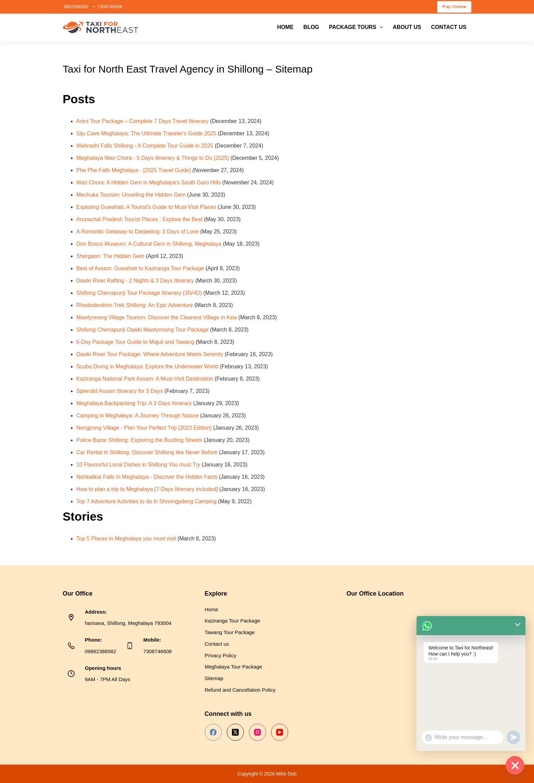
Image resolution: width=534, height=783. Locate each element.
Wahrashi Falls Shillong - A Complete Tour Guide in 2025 (144, 146)
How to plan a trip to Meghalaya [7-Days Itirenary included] (147, 489)
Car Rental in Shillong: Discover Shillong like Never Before (146, 452)
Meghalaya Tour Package (233, 667)
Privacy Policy (220, 655)
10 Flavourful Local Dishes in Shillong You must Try (138, 464)
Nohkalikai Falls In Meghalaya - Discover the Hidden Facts (146, 477)
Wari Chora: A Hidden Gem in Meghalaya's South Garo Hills (148, 182)
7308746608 (157, 651)
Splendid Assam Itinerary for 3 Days (119, 391)
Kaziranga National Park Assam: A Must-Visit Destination (144, 379)
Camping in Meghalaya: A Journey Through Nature (137, 415)
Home (285, 27)
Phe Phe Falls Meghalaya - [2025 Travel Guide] (133, 170)
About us (407, 27)
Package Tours (357, 27)
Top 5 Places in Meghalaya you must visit (126, 538)
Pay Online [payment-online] (454, 6)
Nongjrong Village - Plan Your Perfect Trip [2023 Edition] (143, 428)
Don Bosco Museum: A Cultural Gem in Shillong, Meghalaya (148, 244)
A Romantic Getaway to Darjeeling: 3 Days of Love (137, 231)
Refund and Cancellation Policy (240, 690)
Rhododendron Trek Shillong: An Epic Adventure (134, 305)
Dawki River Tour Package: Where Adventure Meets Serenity (149, 354)
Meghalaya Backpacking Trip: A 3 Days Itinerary (134, 403)
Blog (311, 27)
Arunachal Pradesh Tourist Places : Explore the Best (139, 219)
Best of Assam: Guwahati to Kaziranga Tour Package (140, 268)
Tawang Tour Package (230, 632)
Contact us (449, 27)
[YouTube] (279, 732)
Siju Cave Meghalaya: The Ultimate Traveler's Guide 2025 (146, 133)
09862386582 (100, 651)
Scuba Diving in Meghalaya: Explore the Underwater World (147, 366)
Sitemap (214, 678)
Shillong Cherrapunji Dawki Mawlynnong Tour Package (142, 330)
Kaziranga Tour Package (232, 621)
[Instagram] (257, 732)
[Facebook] (213, 732)
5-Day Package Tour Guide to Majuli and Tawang (135, 342)
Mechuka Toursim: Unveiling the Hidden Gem (131, 195)
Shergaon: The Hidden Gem (110, 256)
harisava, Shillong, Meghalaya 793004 (128, 623)
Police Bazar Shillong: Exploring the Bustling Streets (139, 440)
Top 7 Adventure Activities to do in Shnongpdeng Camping (146, 501)
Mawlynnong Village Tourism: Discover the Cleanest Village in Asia (156, 317)
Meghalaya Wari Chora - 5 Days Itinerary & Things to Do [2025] (152, 158)
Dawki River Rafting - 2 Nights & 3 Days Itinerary (135, 280)
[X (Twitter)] (235, 732)
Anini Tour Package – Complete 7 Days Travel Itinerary (142, 121)
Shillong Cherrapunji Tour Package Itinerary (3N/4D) (139, 293)
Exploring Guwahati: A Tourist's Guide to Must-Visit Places (146, 207)
